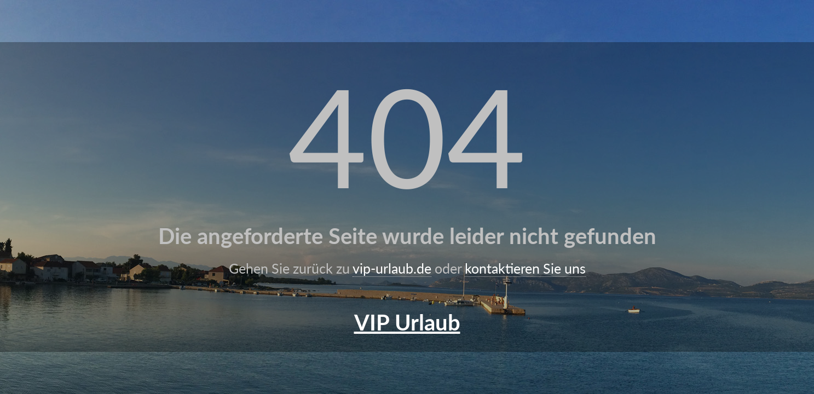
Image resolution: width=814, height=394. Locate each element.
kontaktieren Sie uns (525, 268)
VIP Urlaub (407, 322)
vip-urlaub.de (392, 268)
